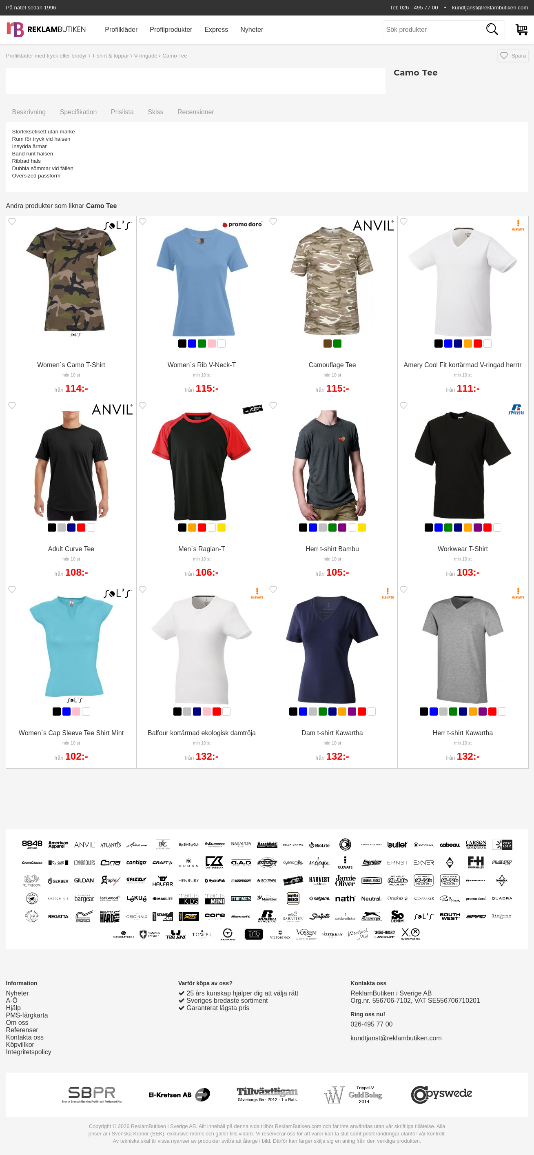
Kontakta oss (25, 1037)
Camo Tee (174, 56)
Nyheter (251, 29)
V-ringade (145, 56)
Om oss (17, 1022)
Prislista (122, 112)
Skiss (155, 112)
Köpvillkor (20, 1044)
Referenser (22, 1029)
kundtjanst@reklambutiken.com (490, 7)
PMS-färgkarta (27, 1015)
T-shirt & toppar (110, 56)
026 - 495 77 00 (419, 7)
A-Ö (12, 1000)
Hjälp (13, 1007)
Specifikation (78, 112)
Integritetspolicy (28, 1052)
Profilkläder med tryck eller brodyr (46, 56)
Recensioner (195, 112)
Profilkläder (121, 29)
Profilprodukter (171, 29)
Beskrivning (29, 112)
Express (216, 29)
